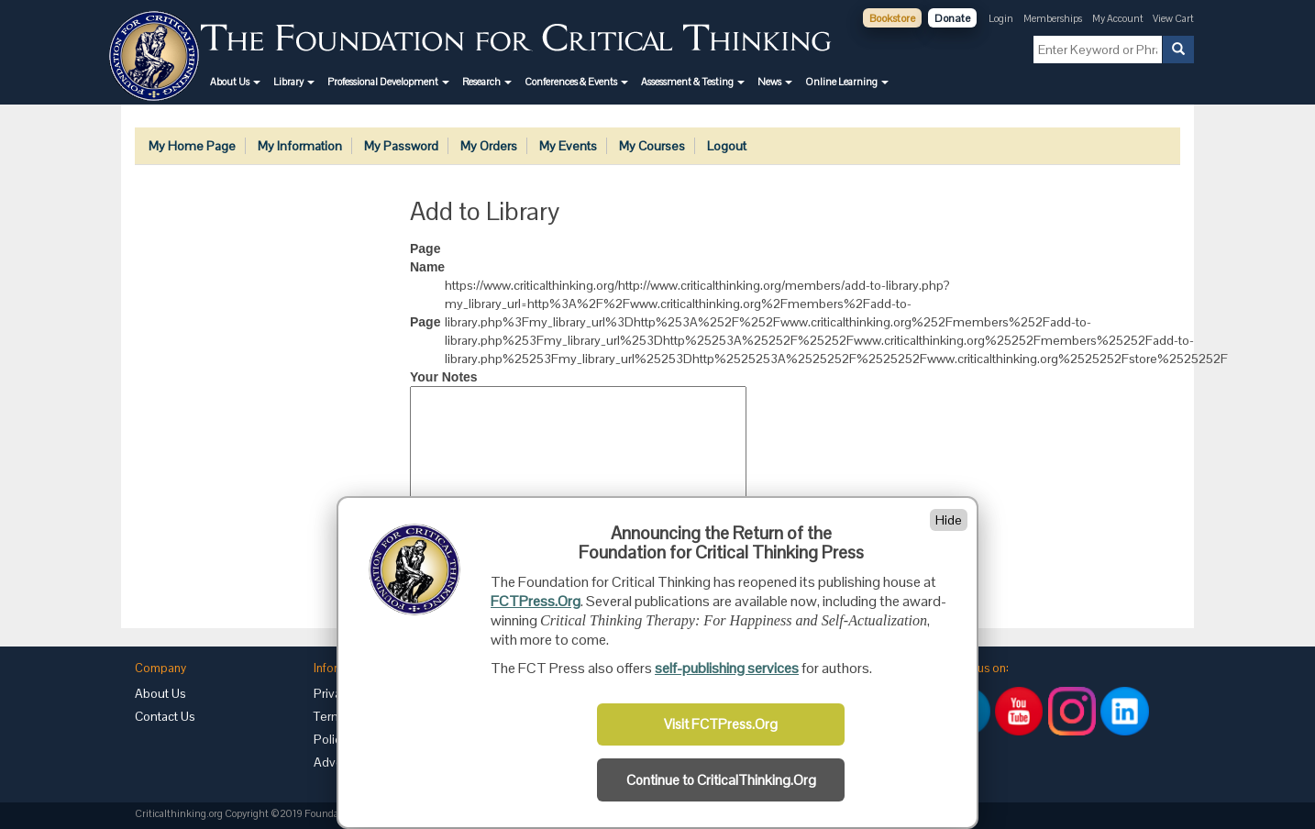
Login (1001, 18)
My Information (300, 146)
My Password (401, 146)
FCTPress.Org (535, 601)
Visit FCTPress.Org (721, 724)
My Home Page (192, 146)
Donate (952, 18)
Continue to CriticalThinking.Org (721, 780)
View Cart (1173, 18)
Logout (726, 146)
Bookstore (892, 18)
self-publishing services (727, 668)
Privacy (334, 693)
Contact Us (165, 716)
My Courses (652, 146)
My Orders (488, 146)
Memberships (1052, 18)
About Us (160, 693)
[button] (235, 81)
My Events (568, 146)
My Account (1118, 18)
